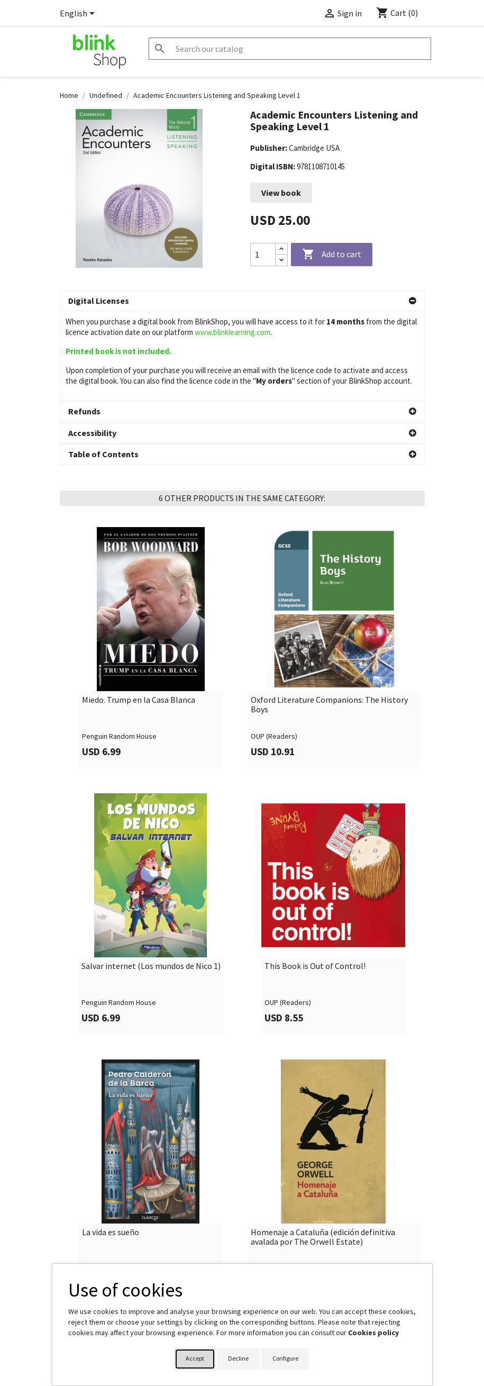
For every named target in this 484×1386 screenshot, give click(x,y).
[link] (151, 558)
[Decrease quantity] (281, 260)
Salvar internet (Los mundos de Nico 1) (151, 877)
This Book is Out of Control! (315, 877)
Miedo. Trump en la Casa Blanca (138, 610)
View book (281, 192)
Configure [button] (285, 1358)
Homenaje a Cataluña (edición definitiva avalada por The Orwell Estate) (323, 1147)
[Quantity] (263, 254)
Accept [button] (195, 1358)
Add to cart (331, 254)
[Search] (290, 49)
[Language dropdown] (79, 14)
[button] (242, 301)
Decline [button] (238, 1358)
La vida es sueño (110, 1143)
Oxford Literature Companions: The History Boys (329, 615)
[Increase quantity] (281, 249)
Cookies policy (373, 1332)
